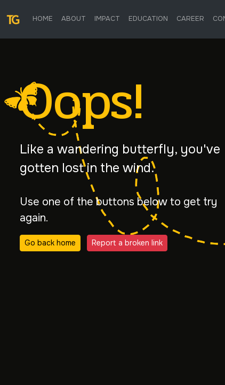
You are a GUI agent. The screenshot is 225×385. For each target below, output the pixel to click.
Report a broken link (127, 243)
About (73, 18)
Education (148, 18)
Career (190, 18)
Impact (107, 18)
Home (43, 18)
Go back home (50, 243)
